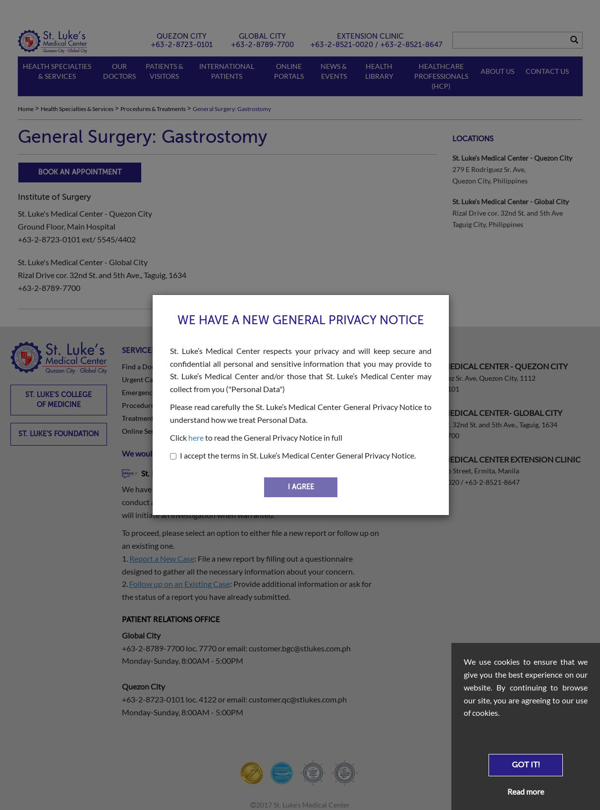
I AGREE (301, 487)
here (196, 437)
